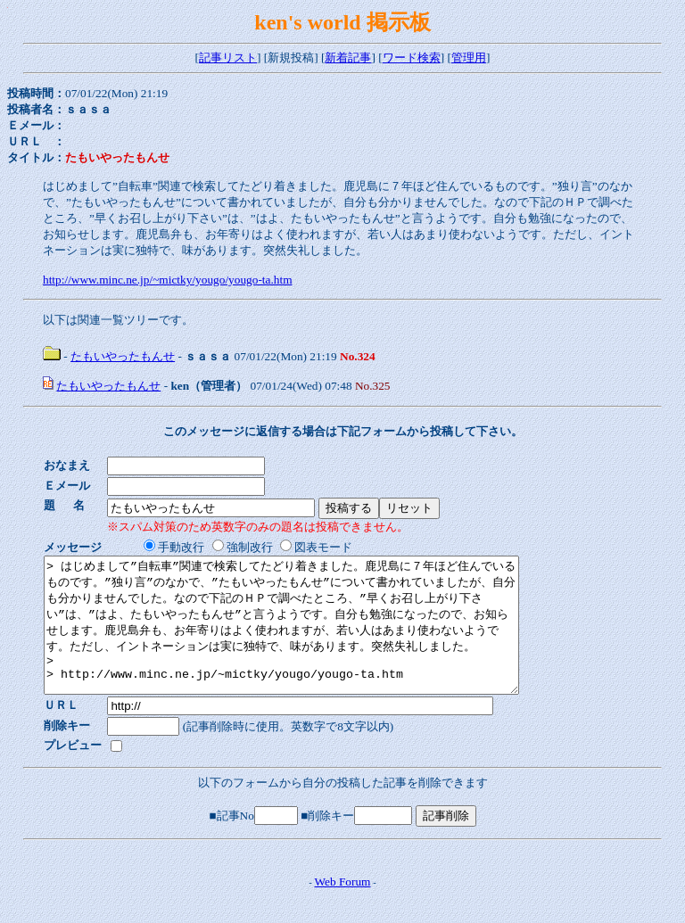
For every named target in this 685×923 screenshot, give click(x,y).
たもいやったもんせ (122, 356)
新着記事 (348, 57)
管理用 (468, 57)
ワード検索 (412, 57)
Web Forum (343, 908)
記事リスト (228, 57)
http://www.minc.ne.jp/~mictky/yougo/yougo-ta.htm (168, 279)
